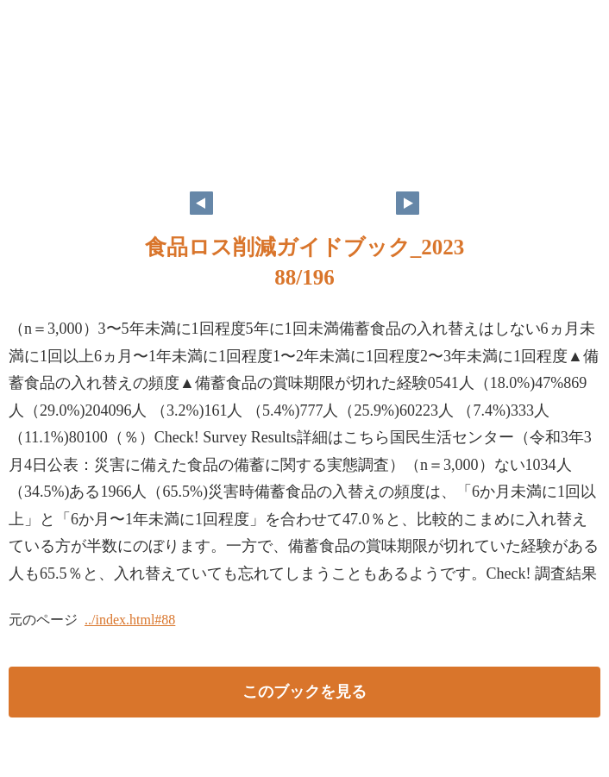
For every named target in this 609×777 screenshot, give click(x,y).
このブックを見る (304, 691)
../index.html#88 (130, 619)
